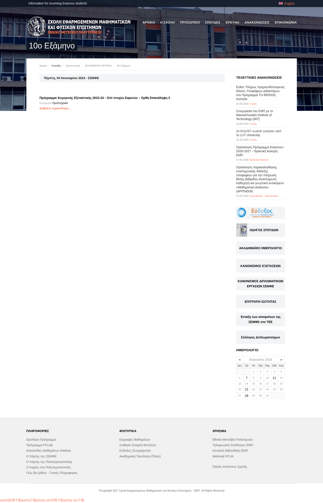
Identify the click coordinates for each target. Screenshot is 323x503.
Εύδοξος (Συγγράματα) (135, 450)
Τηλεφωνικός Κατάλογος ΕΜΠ (232, 445)
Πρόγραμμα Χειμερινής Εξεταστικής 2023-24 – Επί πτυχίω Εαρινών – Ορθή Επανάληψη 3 (105, 98)
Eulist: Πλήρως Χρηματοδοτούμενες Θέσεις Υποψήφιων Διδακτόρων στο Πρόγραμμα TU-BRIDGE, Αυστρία (260, 93)
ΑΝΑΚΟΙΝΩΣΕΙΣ (257, 22)
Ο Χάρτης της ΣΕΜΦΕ (41, 456)
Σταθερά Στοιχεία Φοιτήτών (137, 445)
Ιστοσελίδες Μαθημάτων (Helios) (48, 450)
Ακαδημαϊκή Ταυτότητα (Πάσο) (140, 456)
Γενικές (253, 103)
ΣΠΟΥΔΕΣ (213, 22)
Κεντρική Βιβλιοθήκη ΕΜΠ (230, 450)
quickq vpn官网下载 (49, 500)
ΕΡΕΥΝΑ (232, 22)
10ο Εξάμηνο (124, 65)
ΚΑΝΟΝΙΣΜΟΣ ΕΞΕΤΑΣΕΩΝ (260, 266)
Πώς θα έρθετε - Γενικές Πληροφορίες (52, 473)
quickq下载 (28, 500)
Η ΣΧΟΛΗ (167, 22)
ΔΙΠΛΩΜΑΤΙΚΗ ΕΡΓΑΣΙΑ (98, 65)
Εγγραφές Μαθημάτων (134, 439)
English (287, 3)
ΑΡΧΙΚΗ (148, 22)
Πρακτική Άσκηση (258, 159)
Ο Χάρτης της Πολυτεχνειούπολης (49, 462)
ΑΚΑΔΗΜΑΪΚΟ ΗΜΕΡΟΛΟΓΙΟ (260, 248)
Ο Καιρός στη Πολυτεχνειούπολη (48, 467)
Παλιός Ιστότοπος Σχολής (229, 466)
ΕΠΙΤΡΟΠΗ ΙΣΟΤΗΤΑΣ (260, 301)
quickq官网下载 (10, 500)
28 (246, 395)
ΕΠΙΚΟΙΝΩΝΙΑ (286, 22)
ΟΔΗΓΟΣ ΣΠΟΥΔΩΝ (264, 230)
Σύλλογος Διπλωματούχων (260, 337)
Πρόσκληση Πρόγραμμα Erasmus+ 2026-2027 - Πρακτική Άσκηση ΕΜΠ (260, 151)
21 (246, 389)
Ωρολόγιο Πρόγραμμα (41, 439)
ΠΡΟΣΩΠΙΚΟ (190, 22)
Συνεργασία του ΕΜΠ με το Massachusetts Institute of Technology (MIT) (254, 115)
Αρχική (43, 65)
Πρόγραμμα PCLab (39, 445)
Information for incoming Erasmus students (58, 3)
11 (274, 378)
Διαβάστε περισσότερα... (55, 108)
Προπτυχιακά (73, 65)
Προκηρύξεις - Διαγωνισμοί (263, 196)
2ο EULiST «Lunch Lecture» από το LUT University (258, 133)
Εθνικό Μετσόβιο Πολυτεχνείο (232, 439)
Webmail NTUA (223, 456)
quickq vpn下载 (73, 500)
